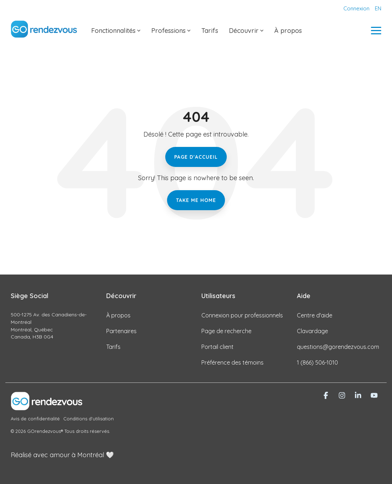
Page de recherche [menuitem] (226, 331)
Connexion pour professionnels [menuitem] (242, 315)
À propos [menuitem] (118, 315)
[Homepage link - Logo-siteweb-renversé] (46, 406)
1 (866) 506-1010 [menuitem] (317, 362)
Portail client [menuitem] (217, 346)
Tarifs (209, 30)
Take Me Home (196, 200)
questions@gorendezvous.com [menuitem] (338, 346)
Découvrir (246, 30)
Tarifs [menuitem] (113, 346)
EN (378, 8)
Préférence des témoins (232, 362)
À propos (288, 30)
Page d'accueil (196, 157)
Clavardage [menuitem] (312, 331)
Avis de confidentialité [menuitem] (35, 418)
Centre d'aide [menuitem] (314, 315)
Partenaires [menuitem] (121, 331)
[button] (376, 30)
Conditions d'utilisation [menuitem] (88, 418)
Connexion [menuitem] (356, 8)
